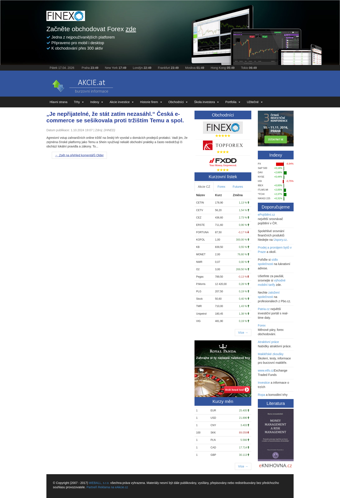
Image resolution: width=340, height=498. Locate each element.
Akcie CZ (204, 186)
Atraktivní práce (268, 342)
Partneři (92, 487)
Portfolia (232, 102)
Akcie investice (122, 102)
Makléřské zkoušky (270, 354)
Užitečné (254, 102)
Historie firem (151, 102)
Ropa (261, 394)
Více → (243, 332)
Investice (264, 382)
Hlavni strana (58, 102)
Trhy (79, 102)
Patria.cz (264, 309)
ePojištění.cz (266, 214)
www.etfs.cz (266, 370)
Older (79, 155)
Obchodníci (178, 102)
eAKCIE (82, 84)
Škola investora (206, 102)
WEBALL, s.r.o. (99, 483)
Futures (238, 186)
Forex (221, 186)
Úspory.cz (280, 239)
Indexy (96, 102)
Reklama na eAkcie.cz (113, 487)
